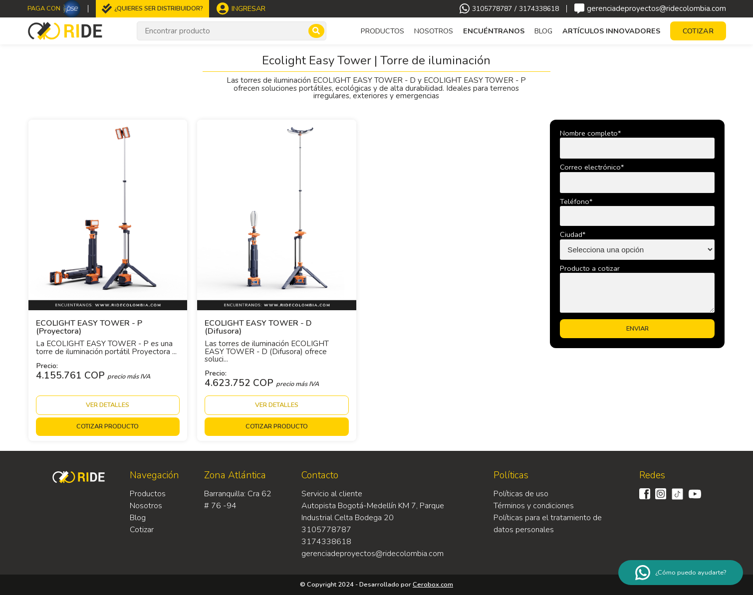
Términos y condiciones (534, 505)
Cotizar (142, 529)
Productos (148, 493)
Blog (543, 31)
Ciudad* (572, 234)
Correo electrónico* (592, 167)
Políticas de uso (521, 493)
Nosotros (433, 31)
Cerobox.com (433, 584)
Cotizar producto (107, 426)
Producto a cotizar (590, 268)
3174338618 (539, 8)
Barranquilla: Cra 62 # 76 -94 (237, 499)
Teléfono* (576, 201)
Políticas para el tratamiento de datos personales (548, 523)
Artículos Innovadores (611, 31)
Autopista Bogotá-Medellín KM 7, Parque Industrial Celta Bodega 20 (372, 511)
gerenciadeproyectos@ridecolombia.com (650, 8)
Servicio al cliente (331, 493)
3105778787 (492, 8)
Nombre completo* (590, 133)
